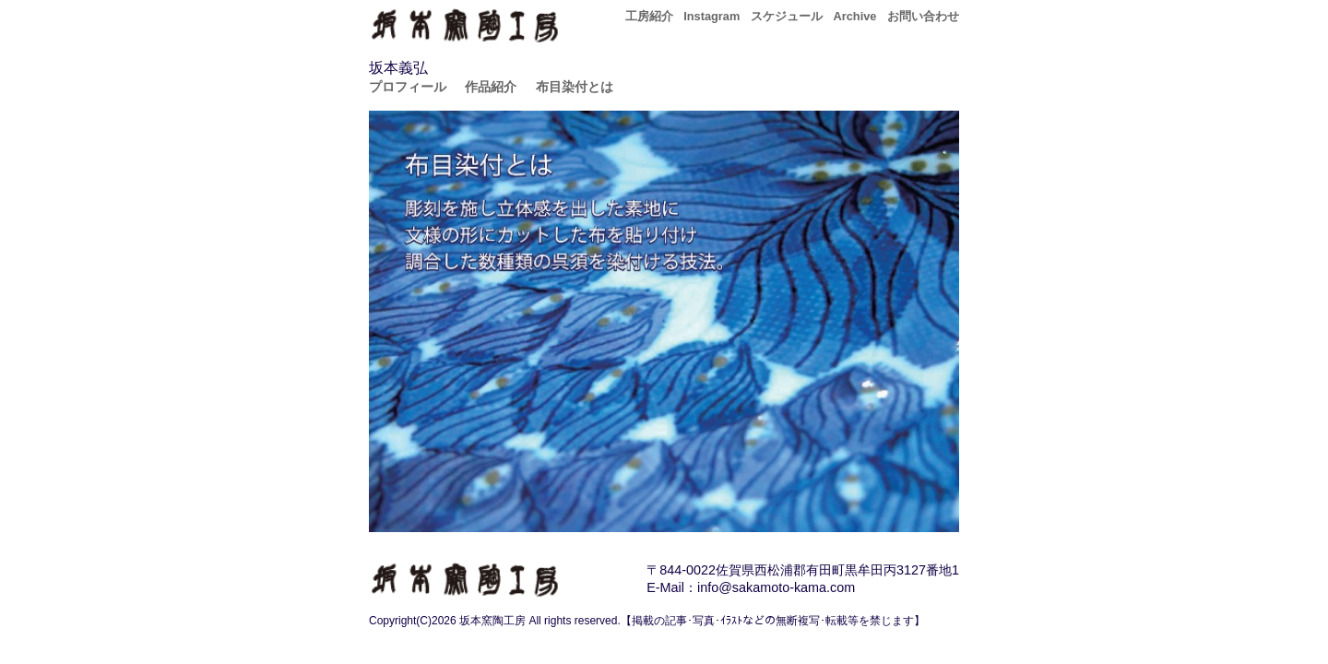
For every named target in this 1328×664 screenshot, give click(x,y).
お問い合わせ (923, 16)
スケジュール (787, 16)
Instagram (711, 16)
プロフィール (407, 86)
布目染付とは (574, 86)
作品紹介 (490, 86)
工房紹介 (649, 16)
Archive (854, 16)
